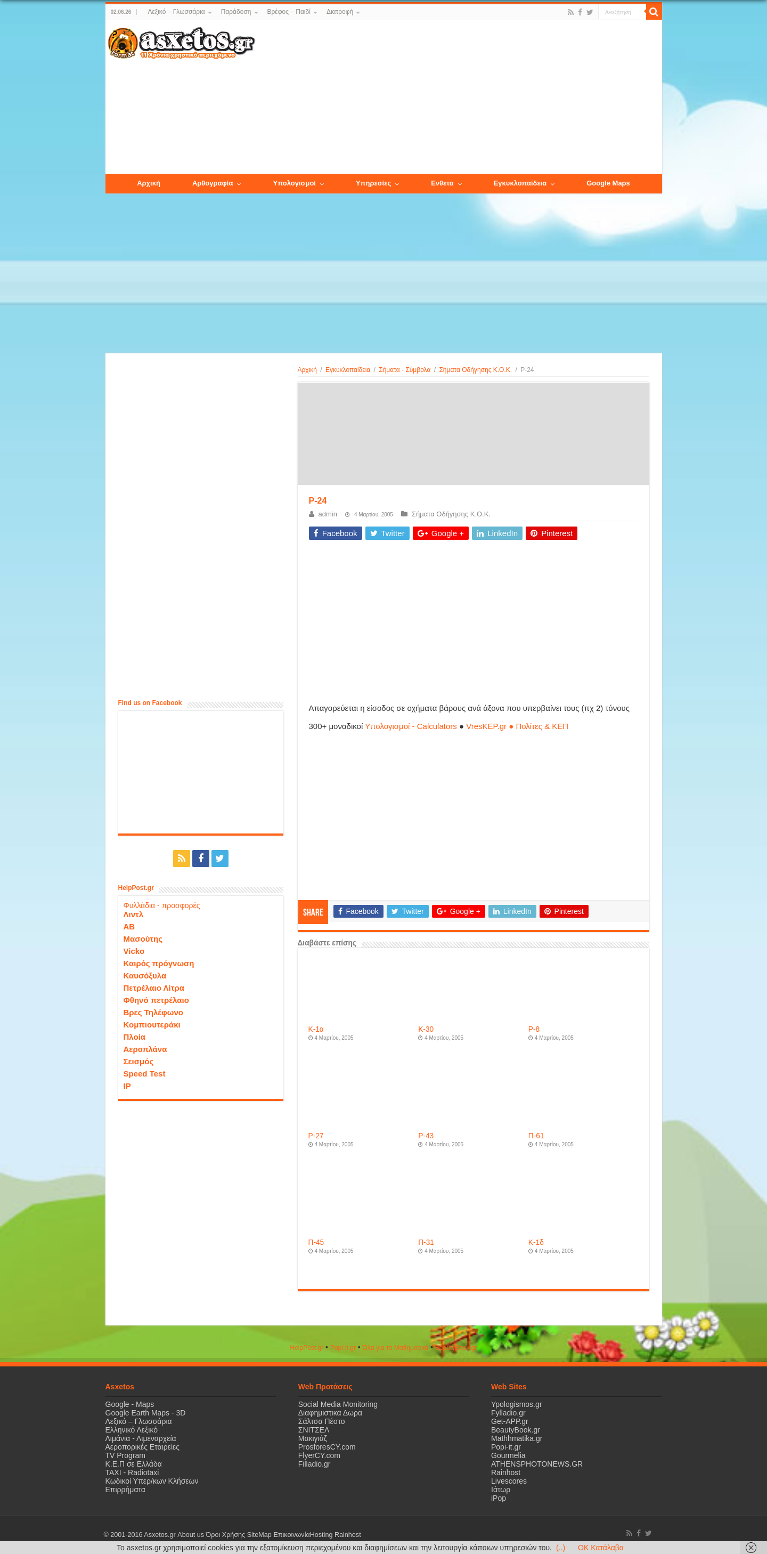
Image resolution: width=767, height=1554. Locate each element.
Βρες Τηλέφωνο (153, 1012)
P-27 (316, 1136)
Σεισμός (139, 1061)
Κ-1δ (536, 1243)
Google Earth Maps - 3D (145, 1413)
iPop (498, 1498)
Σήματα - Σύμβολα (404, 370)
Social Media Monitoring (338, 1404)
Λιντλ (134, 914)
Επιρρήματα (125, 1489)
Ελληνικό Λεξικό (131, 1430)
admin (328, 514)
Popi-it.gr (343, 1347)
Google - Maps (129, 1404)
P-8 (534, 1029)
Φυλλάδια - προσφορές (162, 905)
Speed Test (145, 1073)
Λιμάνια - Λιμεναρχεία (140, 1438)
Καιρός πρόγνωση (159, 963)
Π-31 (426, 1243)
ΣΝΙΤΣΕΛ (314, 1430)
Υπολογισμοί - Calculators (411, 726)
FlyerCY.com (319, 1455)
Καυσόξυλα (145, 975)
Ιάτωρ (500, 1489)
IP (127, 1085)
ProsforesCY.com (327, 1447)
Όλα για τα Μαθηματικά (396, 1347)
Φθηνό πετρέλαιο (156, 1000)
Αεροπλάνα (145, 1049)
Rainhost (505, 1472)
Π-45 (316, 1243)
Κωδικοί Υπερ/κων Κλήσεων (152, 1481)
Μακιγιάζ (312, 1438)
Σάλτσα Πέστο (321, 1421)
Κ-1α (316, 1029)
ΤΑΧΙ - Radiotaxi (132, 1472)
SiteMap (259, 1535)
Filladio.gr (314, 1464)
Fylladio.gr (508, 1413)
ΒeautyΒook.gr (456, 1347)
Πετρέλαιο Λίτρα (154, 987)
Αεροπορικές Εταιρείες (142, 1447)
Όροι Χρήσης (225, 1535)
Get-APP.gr (509, 1421)
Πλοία (135, 1036)
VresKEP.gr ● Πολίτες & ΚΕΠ (517, 726)
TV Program (125, 1455)
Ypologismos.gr (516, 1404)
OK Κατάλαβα (601, 1547)
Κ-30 (426, 1029)
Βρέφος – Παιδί (289, 11)
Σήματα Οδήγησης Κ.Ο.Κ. (475, 370)
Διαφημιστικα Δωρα (330, 1413)
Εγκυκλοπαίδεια (347, 370)
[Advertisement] (458, 97)
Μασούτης (143, 938)
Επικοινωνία (291, 1535)
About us (190, 1535)
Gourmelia (508, 1455)
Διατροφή (340, 11)
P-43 (426, 1136)
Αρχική (307, 370)
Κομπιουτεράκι (152, 1024)
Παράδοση (236, 11)
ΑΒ (129, 926)
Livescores (509, 1481)
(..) (560, 1547)
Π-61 (536, 1136)
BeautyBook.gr (515, 1430)
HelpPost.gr (306, 1347)
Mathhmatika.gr (516, 1438)
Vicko (134, 951)
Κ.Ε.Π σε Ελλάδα (133, 1464)
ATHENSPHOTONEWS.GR (537, 1464)
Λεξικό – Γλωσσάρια (176, 11)
